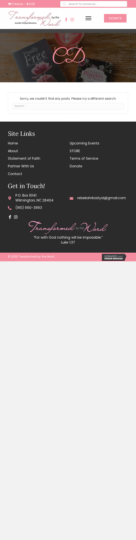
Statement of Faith (24, 158)
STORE (75, 151)
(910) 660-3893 (28, 207)
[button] (66, 20)
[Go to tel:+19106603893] (9, 207)
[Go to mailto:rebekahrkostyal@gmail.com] (71, 198)
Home (13, 143)
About (13, 151)
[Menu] (88, 18)
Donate (76, 166)
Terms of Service (84, 158)
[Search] (68, 106)
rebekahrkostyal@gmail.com (101, 198)
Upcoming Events (84, 143)
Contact (15, 174)
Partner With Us (21, 166)
